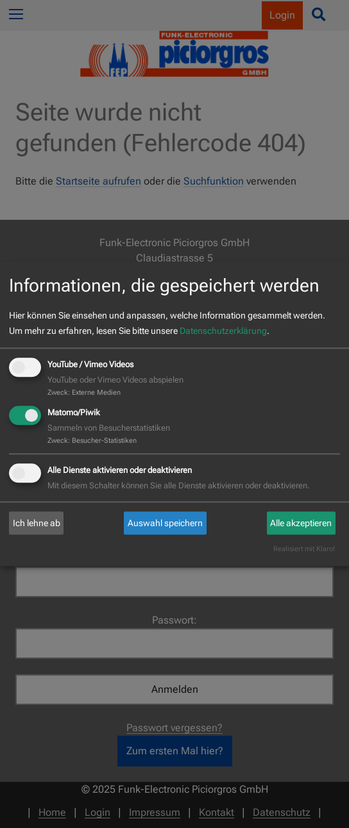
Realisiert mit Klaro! (304, 549)
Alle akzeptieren (301, 523)
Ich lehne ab (36, 523)
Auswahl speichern (165, 523)
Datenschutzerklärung (223, 331)
